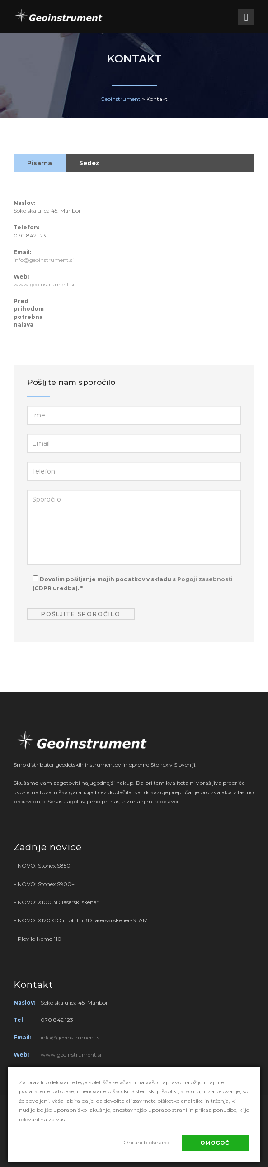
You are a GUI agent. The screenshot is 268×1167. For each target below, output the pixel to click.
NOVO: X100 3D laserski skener (58, 902)
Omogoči (215, 1142)
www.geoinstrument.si (44, 284)
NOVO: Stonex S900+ (46, 884)
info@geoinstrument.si (44, 259)
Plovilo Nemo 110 (39, 938)
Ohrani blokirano (146, 1142)
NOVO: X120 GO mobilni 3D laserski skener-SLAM (83, 920)
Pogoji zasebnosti (205, 579)
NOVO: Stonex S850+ (46, 865)
